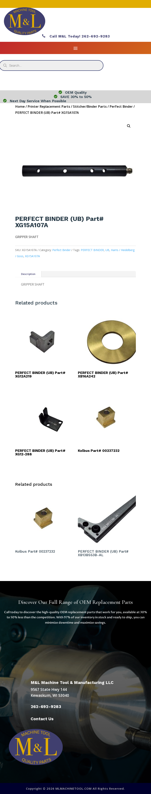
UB (107, 250)
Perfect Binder (121, 106)
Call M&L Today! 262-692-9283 (76, 36)
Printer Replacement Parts (49, 106)
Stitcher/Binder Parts (90, 106)
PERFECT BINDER (92, 250)
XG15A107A (32, 256)
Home (20, 106)
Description (28, 274)
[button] (128, 126)
